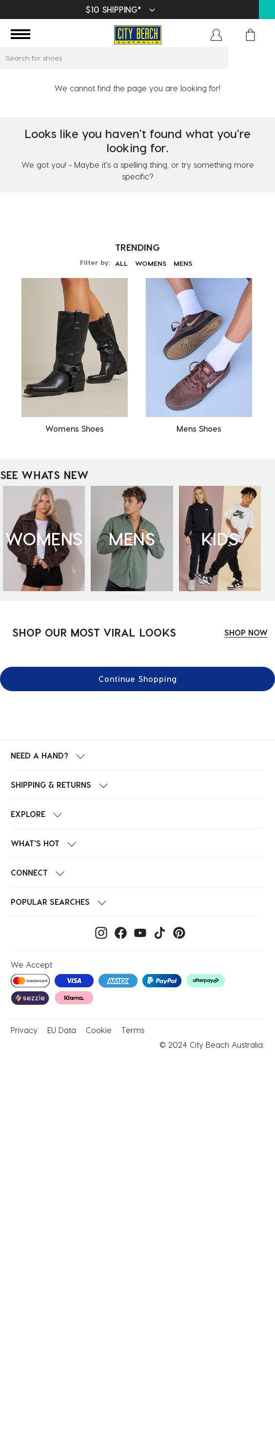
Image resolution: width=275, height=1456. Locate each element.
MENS (183, 263)
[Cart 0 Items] (250, 35)
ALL (121, 263)
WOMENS (150, 263)
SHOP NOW (246, 632)
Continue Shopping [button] (137, 678)
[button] (216, 35)
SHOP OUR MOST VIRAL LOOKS (94, 632)
